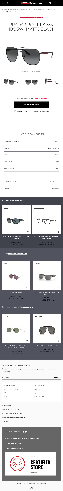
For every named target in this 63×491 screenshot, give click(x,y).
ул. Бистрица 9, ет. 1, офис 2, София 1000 (23, 438)
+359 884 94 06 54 (14, 443)
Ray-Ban (7, 317)
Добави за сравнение (40, 111)
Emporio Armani (39, 208)
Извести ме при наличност (31, 104)
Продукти (11, 10)
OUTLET (6, 393)
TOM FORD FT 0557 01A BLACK (47, 346)
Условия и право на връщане (12, 413)
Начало (4, 10)
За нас (6, 396)
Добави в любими (21, 111)
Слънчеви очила (21, 10)
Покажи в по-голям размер (31, 71)
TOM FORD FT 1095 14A (15, 292)
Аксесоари (37, 389)
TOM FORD (7, 263)
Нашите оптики (39, 396)
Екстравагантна (26, 307)
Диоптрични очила (40, 385)
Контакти (5, 421)
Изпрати (55, 377)
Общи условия (6, 405)
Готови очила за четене (11, 389)
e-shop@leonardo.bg (15, 448)
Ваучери (36, 393)
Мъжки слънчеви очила (36, 10)
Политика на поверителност (11, 409)
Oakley (37, 263)
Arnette (6, 208)
